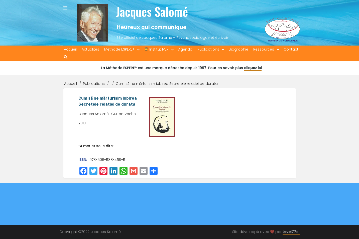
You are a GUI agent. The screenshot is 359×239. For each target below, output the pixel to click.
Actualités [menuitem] (90, 49)
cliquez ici (253, 67)
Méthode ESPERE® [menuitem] (119, 49)
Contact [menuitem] (291, 49)
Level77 (291, 231)
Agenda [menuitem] (185, 49)
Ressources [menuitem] (263, 49)
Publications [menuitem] (208, 49)
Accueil (70, 83)
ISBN (82, 159)
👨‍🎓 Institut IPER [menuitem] (156, 49)
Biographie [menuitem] (238, 49)
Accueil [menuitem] (70, 49)
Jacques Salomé (152, 11)
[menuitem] (65, 57)
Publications (94, 83)
